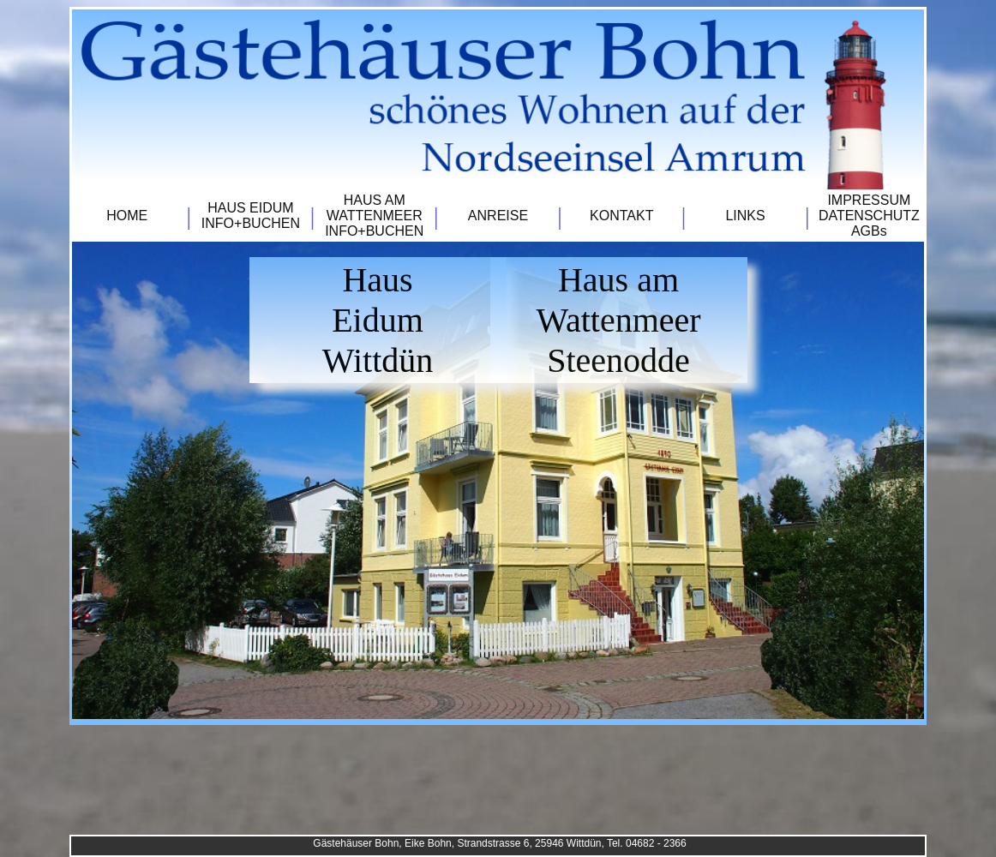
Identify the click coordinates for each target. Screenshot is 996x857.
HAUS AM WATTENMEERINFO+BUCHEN (374, 215)
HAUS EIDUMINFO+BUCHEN (250, 216)
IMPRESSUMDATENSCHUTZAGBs (869, 215)
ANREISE (498, 215)
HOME (126, 215)
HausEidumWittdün (378, 320)
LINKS (745, 215)
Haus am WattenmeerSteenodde (618, 320)
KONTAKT (621, 215)
